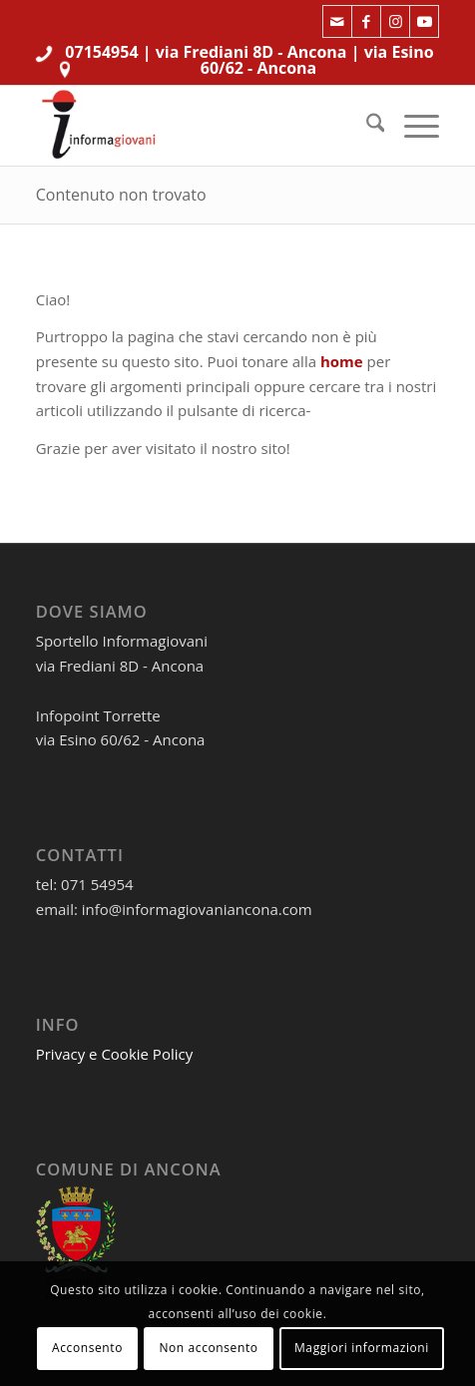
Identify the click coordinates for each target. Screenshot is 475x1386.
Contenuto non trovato (121, 195)
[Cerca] (365, 126)
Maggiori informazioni (361, 1347)
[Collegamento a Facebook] (366, 21)
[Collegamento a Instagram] (395, 21)
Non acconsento (208, 1347)
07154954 (101, 52)
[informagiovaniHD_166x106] (197, 126)
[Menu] (411, 126)
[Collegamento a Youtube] (424, 21)
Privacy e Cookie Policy (115, 1054)
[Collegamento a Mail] (337, 21)
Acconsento (87, 1347)
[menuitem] (365, 126)
